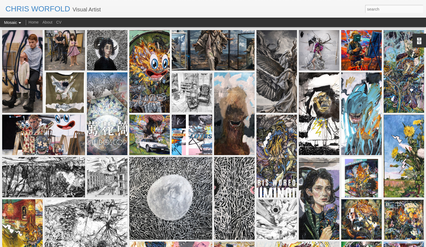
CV (58, 22)
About (47, 22)
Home (34, 22)
